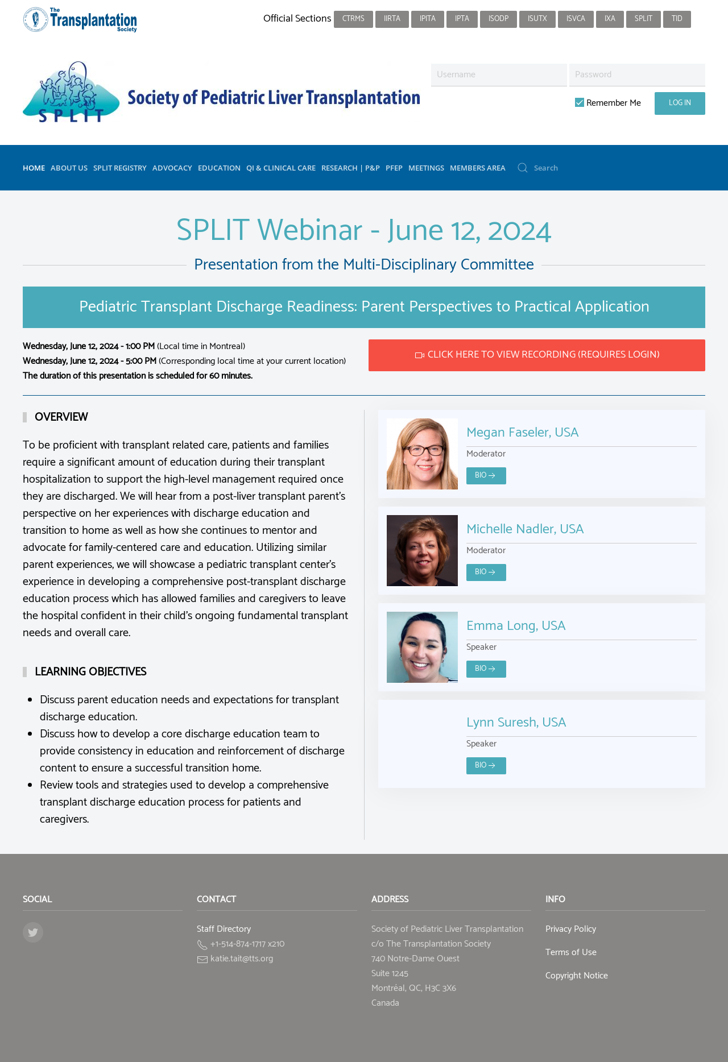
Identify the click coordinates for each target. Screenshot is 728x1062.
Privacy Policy (570, 929)
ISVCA (575, 19)
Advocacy (172, 168)
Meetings (426, 168)
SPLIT (643, 19)
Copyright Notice (576, 976)
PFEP (394, 168)
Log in (680, 103)
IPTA (462, 19)
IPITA (428, 19)
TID (677, 19)
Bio (486, 476)
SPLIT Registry (120, 168)
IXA (610, 19)
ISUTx (537, 19)
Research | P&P (350, 168)
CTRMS (353, 19)
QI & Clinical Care (281, 168)
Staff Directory (224, 929)
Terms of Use (571, 952)
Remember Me (608, 103)
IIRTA (392, 19)
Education (219, 168)
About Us (69, 168)
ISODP (498, 19)
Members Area (478, 168)
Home (34, 168)
